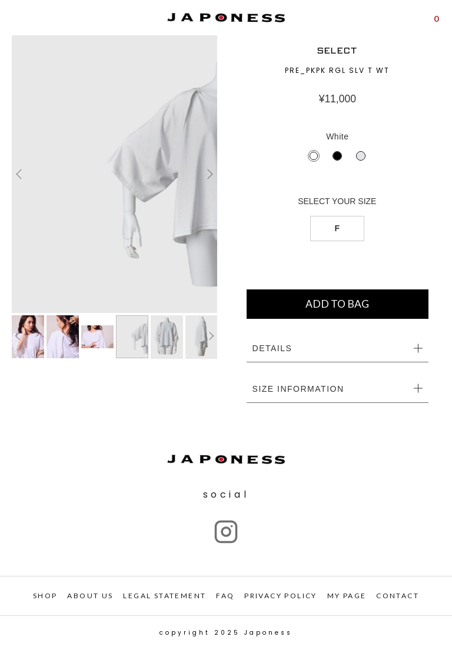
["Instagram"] (226, 531)
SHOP (45, 595)
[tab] (337, 348)
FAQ (225, 595)
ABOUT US (90, 595)
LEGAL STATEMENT (164, 595)
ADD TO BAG (337, 304)
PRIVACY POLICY (280, 595)
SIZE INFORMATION (298, 389)
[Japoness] (226, 18)
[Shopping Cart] (436, 18)
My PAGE (347, 595)
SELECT (337, 50)
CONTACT (397, 595)
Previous (20, 174)
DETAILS (272, 348)
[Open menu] (17, 18)
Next (208, 174)
